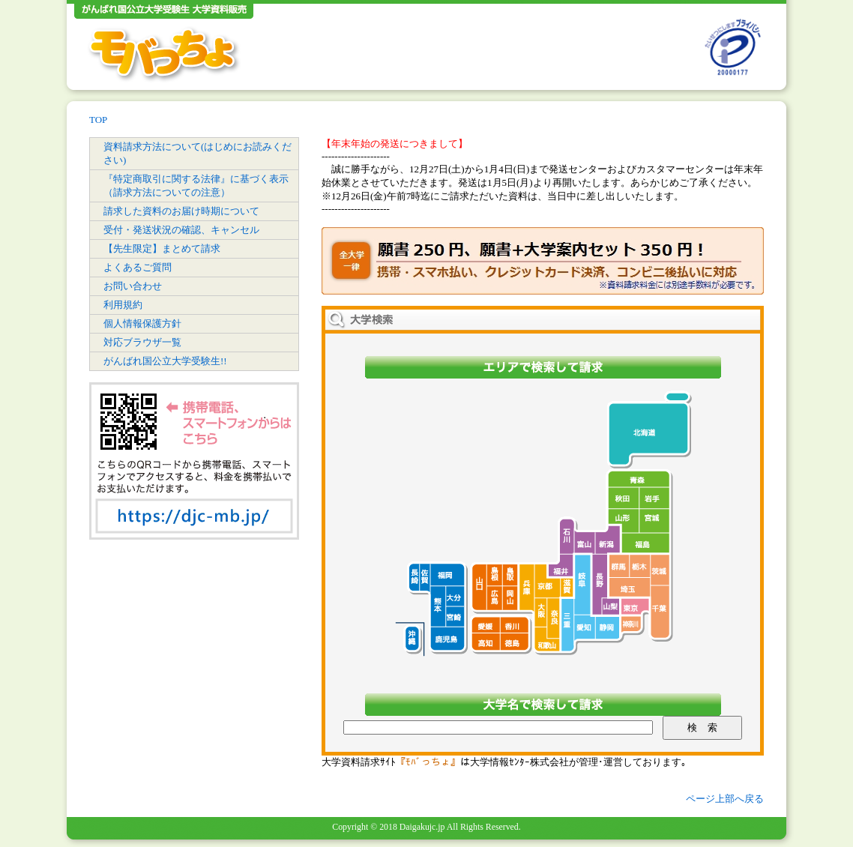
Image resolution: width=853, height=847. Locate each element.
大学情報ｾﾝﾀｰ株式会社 (519, 762)
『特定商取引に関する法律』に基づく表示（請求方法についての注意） (196, 185)
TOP (98, 119)
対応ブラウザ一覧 (142, 342)
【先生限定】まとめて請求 (161, 248)
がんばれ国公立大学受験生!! (165, 361)
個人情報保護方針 (142, 323)
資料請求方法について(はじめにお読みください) (197, 153)
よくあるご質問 (137, 267)
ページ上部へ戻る (725, 798)
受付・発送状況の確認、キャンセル (181, 229)
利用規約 (122, 304)
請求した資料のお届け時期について (181, 211)
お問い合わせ (132, 286)
